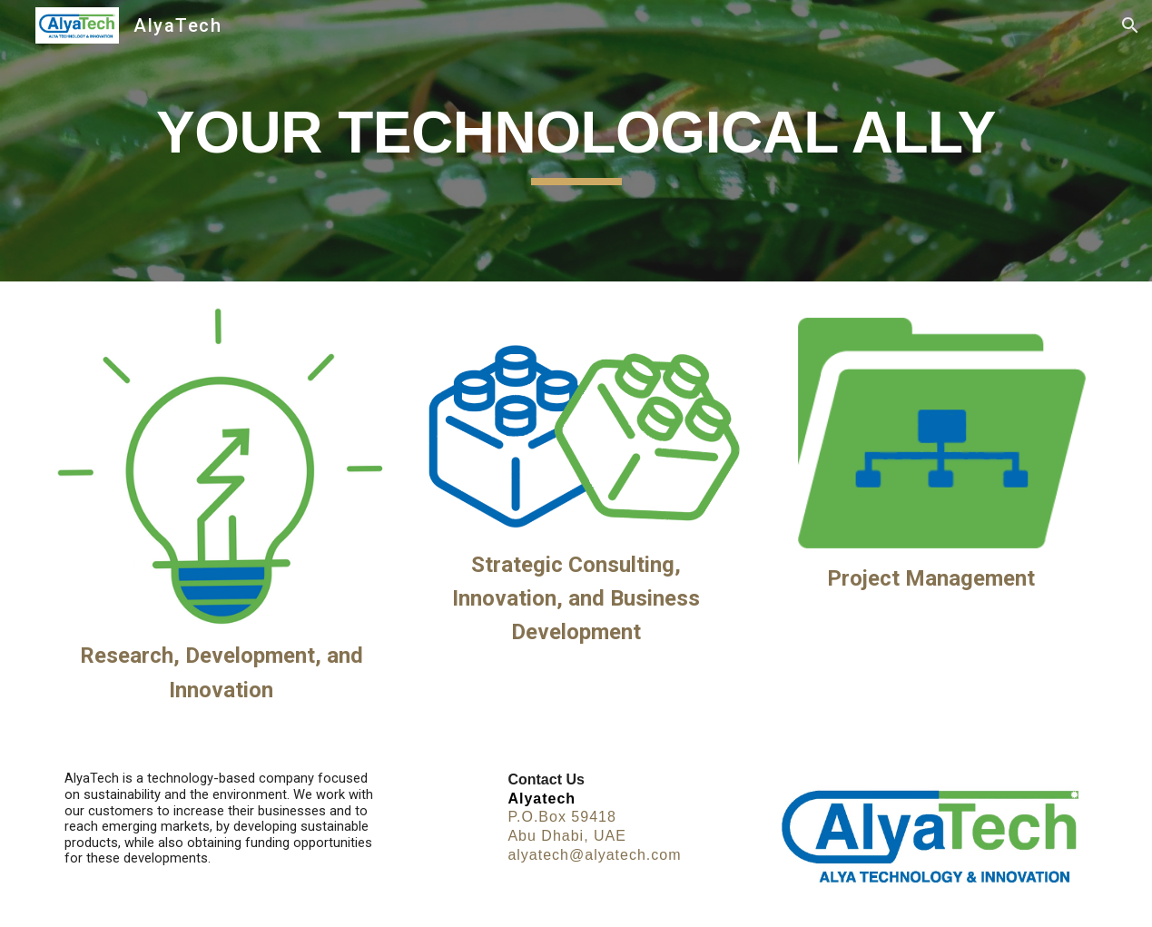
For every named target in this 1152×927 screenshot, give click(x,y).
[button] (1130, 25)
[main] (575, 141)
